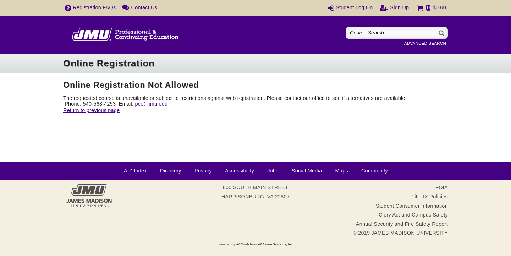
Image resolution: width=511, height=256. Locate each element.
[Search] (442, 33)
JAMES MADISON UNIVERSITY (409, 233)
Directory (170, 171)
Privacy (203, 171)
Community (374, 171)
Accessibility (239, 171)
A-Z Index (135, 171)
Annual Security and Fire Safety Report (402, 224)
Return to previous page (91, 110)
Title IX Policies (430, 196)
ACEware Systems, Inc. (276, 244)
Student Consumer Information (412, 206)
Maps (341, 171)
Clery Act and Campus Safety (413, 215)
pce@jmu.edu (151, 104)
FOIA (441, 187)
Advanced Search (425, 43)
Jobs (272, 171)
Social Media (307, 171)
